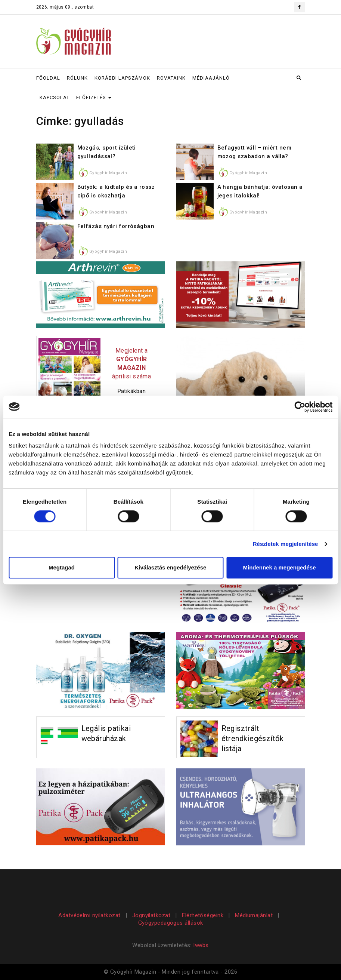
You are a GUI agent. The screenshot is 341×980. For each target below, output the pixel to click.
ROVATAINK (171, 78)
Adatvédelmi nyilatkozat (90, 915)
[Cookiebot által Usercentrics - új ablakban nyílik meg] (299, 406)
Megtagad (62, 567)
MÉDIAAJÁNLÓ (211, 78)
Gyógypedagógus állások (170, 922)
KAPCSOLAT (54, 97)
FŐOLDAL (48, 78)
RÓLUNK (77, 78)
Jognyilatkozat (151, 915)
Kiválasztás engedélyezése (171, 567)
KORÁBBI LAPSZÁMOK (122, 78)
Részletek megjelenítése (285, 544)
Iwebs (200, 945)
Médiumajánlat (254, 915)
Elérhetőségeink (202, 915)
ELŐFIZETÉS (93, 97)
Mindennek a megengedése (279, 567)
